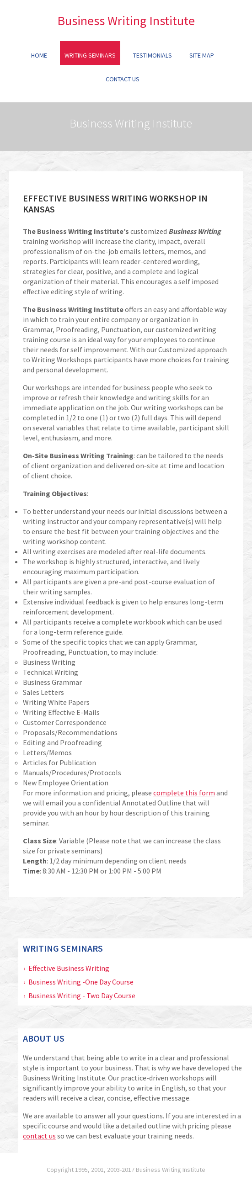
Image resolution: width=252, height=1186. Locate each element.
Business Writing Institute (126, 20)
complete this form (184, 792)
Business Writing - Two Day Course (81, 995)
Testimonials (152, 55)
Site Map (201, 55)
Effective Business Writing (68, 968)
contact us (39, 1135)
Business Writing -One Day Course (81, 981)
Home (39, 55)
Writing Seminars (90, 55)
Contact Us (122, 79)
